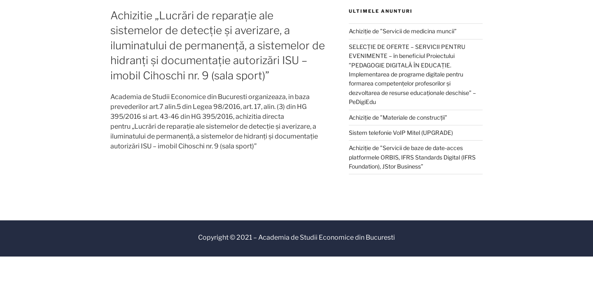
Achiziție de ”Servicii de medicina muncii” (403, 31)
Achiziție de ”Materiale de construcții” (398, 117)
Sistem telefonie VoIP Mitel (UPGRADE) (401, 132)
